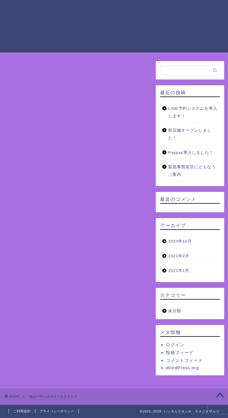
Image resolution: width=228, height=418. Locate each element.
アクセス (60, 20)
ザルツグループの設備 (160, 9)
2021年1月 (178, 270)
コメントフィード (184, 360)
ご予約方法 (203, 9)
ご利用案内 (84, 9)
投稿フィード (180, 352)
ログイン (175, 344)
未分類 (174, 311)
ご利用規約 (22, 411)
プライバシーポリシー (57, 411)
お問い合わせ (133, 20)
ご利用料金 (116, 9)
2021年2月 (178, 256)
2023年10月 (180, 241)
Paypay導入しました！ (190, 152)
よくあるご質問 (94, 20)
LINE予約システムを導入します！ (192, 112)
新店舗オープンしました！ (190, 134)
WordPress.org (182, 367)
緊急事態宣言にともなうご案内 (192, 171)
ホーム (57, 9)
